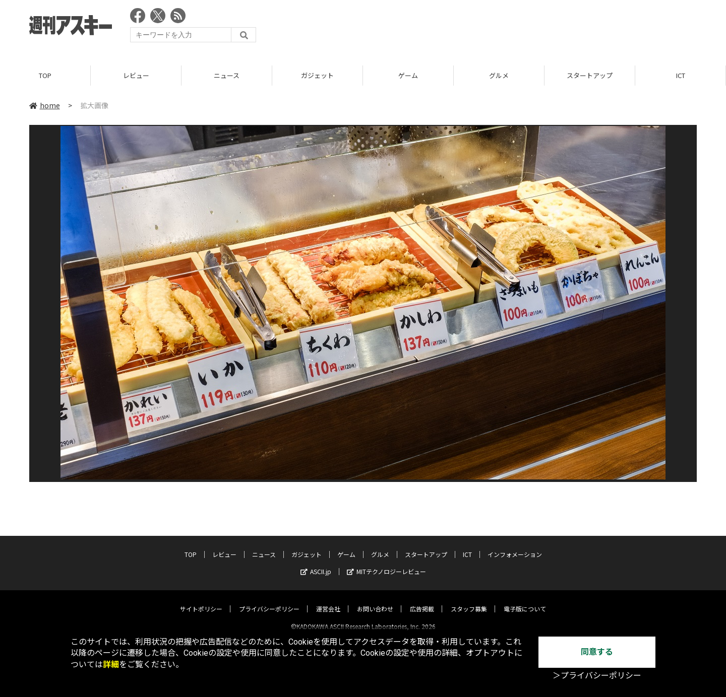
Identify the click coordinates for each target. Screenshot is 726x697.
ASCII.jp (315, 563)
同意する (597, 652)
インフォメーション (515, 545)
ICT (680, 75)
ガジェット (317, 75)
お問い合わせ (375, 600)
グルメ (499, 75)
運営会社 (328, 600)
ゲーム (408, 75)
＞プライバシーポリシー (597, 675)
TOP (45, 75)
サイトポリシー (201, 600)
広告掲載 (422, 600)
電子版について (525, 600)
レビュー (136, 75)
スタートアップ (590, 75)
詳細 (111, 664)
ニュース (226, 75)
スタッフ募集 (469, 600)
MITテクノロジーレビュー (386, 563)
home (44, 105)
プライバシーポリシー (269, 600)
